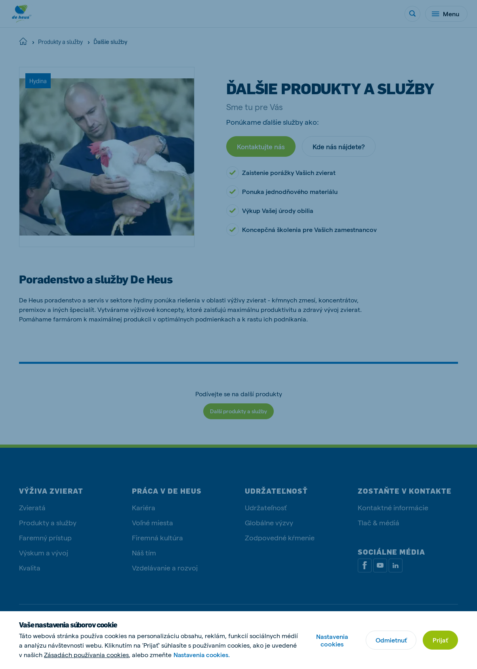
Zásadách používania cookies (86, 654)
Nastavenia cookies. (203, 654)
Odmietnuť (390, 640)
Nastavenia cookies (332, 640)
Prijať (440, 640)
